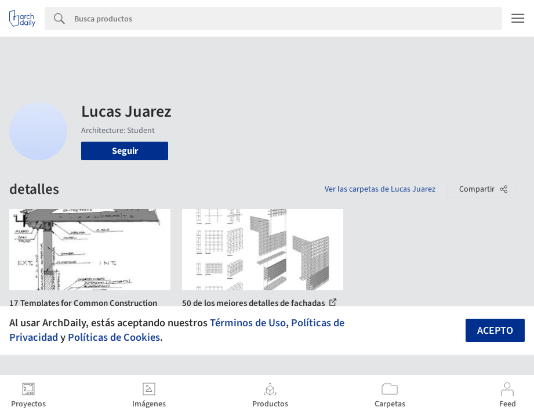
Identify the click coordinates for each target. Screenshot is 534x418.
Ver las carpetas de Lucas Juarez (380, 189)
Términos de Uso (248, 322)
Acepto (495, 330)
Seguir (125, 151)
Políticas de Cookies (114, 337)
